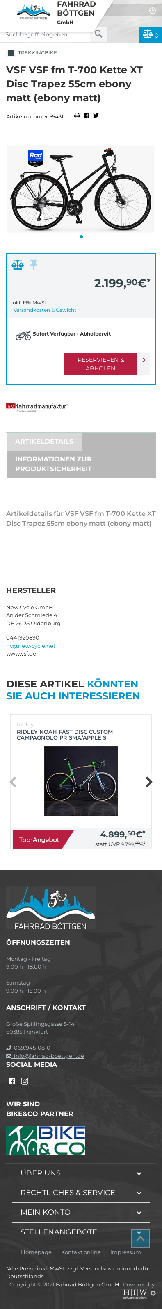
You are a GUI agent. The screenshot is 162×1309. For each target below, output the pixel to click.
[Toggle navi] (7, 6)
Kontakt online (81, 1252)
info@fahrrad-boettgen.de (45, 1056)
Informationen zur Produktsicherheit (53, 464)
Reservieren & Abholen (101, 364)
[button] (81, 236)
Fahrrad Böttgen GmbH (88, 1284)
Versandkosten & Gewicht (45, 310)
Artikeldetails (44, 441)
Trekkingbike (31, 53)
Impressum (125, 1252)
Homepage (36, 1252)
